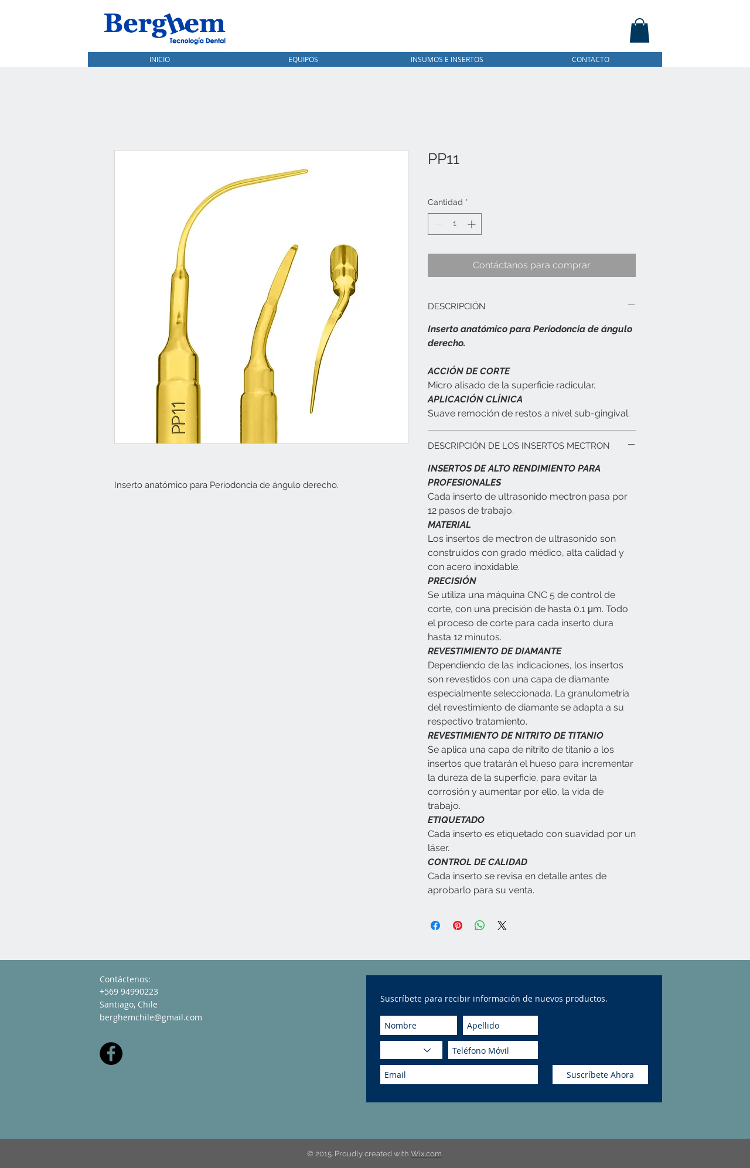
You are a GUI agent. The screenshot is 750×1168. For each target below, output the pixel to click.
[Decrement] (436, 224)
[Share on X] (502, 925)
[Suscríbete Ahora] (600, 1074)
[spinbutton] (454, 224)
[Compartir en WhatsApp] (480, 925)
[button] (639, 30)
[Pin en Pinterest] (458, 925)
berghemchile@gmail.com (151, 1017)
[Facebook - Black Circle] (111, 1053)
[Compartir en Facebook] (435, 925)
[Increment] (472, 224)
